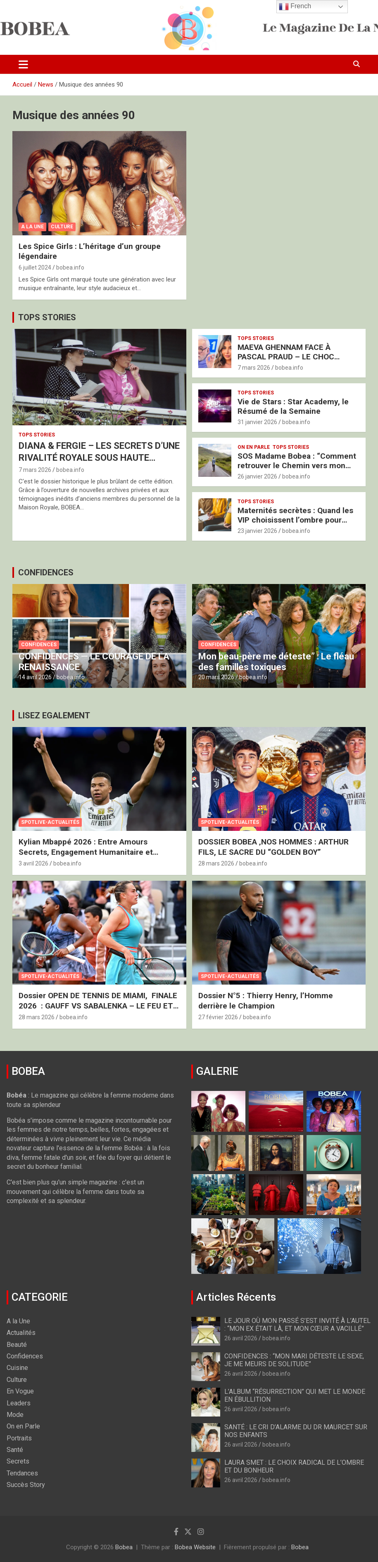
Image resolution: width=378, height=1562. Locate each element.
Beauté (17, 1345)
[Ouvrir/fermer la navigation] (23, 64)
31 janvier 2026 (257, 422)
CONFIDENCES (46, 572)
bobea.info (70, 267)
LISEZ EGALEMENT (54, 715)
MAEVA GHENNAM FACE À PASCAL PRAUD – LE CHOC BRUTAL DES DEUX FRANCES (289, 356)
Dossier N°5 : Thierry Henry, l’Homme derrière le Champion (265, 1001)
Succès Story (26, 1485)
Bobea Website (195, 1547)
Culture (62, 227)
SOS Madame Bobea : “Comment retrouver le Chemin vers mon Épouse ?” (297, 465)
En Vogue (20, 1391)
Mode (15, 1415)
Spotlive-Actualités (50, 822)
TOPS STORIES (47, 317)
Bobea (124, 1547)
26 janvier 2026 (257, 476)
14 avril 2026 (35, 677)
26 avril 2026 (240, 1338)
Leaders (19, 1403)
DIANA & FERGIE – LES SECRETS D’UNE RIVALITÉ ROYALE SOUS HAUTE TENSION (99, 457)
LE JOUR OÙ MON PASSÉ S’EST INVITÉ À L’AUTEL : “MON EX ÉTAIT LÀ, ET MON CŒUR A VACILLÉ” (297, 1324)
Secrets (18, 1461)
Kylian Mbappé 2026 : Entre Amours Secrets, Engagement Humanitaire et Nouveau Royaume (86, 852)
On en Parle (254, 447)
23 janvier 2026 (257, 531)
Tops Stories (37, 435)
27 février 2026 (218, 1017)
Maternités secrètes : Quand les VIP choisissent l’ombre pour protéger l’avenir (295, 520)
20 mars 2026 (216, 677)
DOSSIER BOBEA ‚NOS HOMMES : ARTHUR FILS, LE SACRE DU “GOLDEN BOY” (273, 847)
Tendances (22, 1473)
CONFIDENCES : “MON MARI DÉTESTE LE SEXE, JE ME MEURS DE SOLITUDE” (294, 1360)
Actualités (21, 1333)
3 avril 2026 (33, 863)
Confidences (39, 644)
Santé (15, 1450)
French (295, 7)
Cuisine (17, 1368)
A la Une (32, 227)
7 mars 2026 (35, 470)
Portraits (19, 1438)
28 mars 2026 (216, 863)
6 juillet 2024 (35, 267)
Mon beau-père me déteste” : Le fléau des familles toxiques (276, 661)
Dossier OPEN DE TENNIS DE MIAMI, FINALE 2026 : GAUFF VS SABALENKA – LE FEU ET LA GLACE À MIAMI (98, 1005)
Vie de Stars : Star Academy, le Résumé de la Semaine (293, 406)
